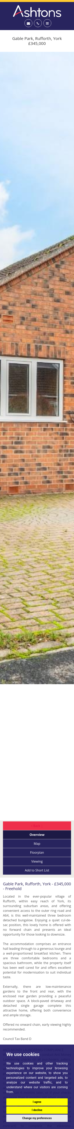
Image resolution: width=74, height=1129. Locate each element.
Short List (37, 870)
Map (37, 843)
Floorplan (37, 852)
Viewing (37, 861)
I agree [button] (37, 1101)
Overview (37, 835)
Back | (37, 826)
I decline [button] (37, 1110)
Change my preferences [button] (37, 1118)
